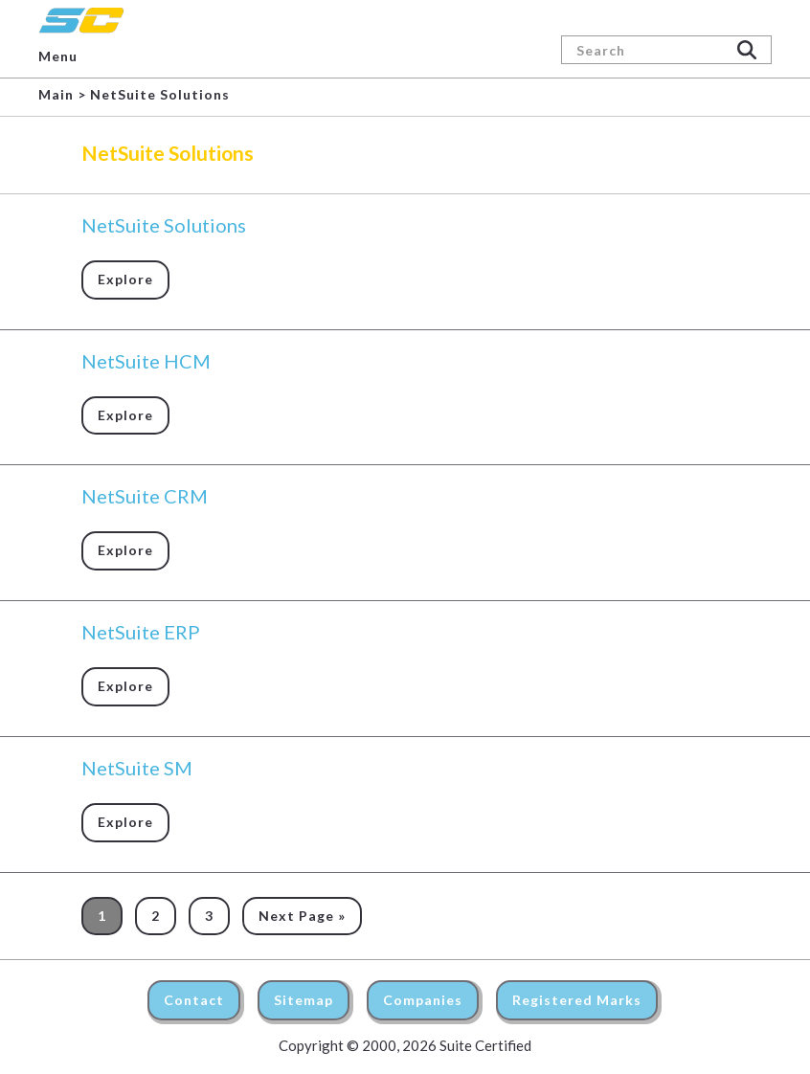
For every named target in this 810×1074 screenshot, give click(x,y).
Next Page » (302, 915)
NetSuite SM (136, 767)
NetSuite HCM (146, 360)
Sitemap (303, 1000)
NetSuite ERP (140, 631)
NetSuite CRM (144, 495)
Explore (125, 279)
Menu (58, 56)
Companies (422, 1000)
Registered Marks (576, 1000)
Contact (194, 1000)
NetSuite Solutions (163, 224)
